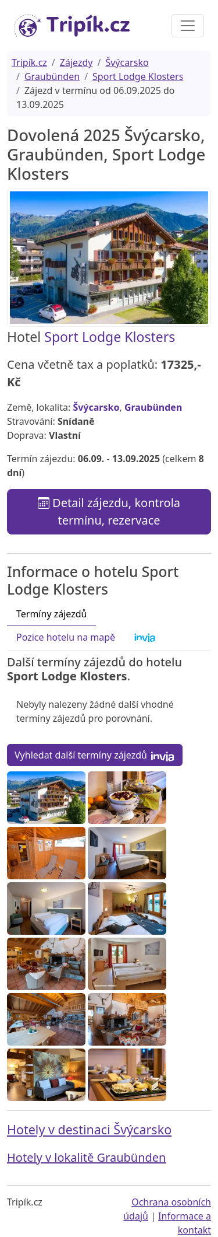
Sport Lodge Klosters (137, 76)
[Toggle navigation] (187, 25)
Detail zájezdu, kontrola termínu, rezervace (109, 511)
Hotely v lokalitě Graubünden (86, 1157)
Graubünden (52, 76)
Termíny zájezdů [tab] (51, 613)
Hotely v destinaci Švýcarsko (89, 1129)
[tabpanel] (109, 711)
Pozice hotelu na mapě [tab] (65, 637)
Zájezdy (76, 62)
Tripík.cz (29, 62)
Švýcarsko (126, 62)
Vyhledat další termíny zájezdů (95, 755)
